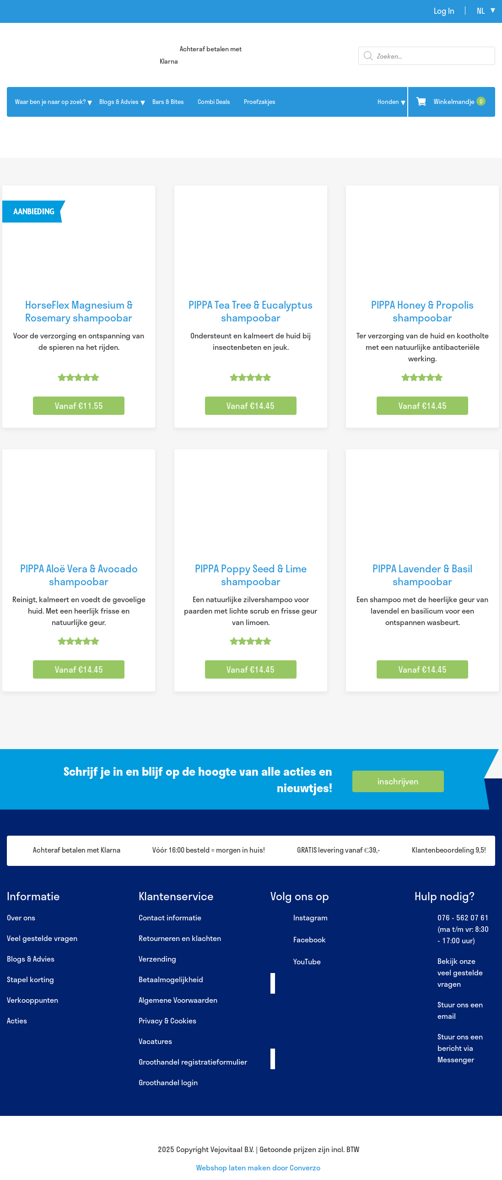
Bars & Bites (168, 101)
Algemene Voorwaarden (178, 1000)
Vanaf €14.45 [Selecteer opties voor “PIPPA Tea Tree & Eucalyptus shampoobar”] (251, 405)
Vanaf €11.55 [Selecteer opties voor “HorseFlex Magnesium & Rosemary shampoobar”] (79, 405)
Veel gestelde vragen (42, 938)
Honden (388, 101)
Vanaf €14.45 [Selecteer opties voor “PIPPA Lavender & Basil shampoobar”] (423, 669)
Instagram (299, 918)
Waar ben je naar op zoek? (50, 101)
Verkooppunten (32, 1000)
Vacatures (155, 1041)
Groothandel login (168, 1082)
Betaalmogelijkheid (171, 979)
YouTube (295, 962)
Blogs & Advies (119, 101)
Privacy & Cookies (167, 1020)
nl (481, 10)
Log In (444, 10)
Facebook (298, 940)
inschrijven (398, 781)
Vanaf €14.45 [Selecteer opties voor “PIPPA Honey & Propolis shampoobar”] (423, 405)
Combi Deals (214, 101)
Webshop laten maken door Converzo (258, 1167)
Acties (17, 1020)
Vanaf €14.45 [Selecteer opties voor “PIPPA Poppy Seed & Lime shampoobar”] (251, 669)
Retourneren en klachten (180, 938)
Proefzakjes (259, 101)
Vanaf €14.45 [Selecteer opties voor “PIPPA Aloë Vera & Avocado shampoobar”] (79, 669)
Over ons (21, 917)
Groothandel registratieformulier (193, 1061)
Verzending (157, 958)
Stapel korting (30, 979)
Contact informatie (170, 917)
